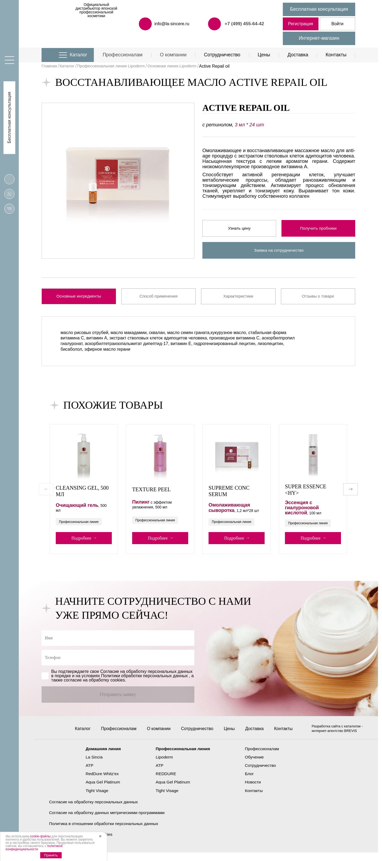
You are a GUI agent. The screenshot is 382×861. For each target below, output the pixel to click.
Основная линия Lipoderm (179, 66)
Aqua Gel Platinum (101, 790)
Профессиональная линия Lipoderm (114, 66)
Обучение (256, 765)
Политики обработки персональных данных (144, 679)
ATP (87, 773)
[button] (350, 491)
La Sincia (92, 765)
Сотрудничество (222, 54)
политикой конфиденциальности (34, 847)
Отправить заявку (118, 697)
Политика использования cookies (82, 842)
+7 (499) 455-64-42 (243, 23)
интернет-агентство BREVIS (334, 739)
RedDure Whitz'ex (100, 781)
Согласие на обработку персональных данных (95, 809)
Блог (250, 781)
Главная (50, 66)
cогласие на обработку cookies (94, 683)
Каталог (78, 54)
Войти (337, 23)
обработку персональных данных (159, 674)
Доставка (297, 54)
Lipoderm (164, 765)
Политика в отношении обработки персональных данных (105, 831)
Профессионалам (123, 54)
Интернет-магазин (319, 38)
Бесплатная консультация (319, 9)
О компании (173, 54)
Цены (264, 54)
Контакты (336, 54)
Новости (254, 790)
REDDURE (165, 781)
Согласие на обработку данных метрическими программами (109, 820)
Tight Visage (95, 798)
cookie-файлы (40, 836)
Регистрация (300, 23)
